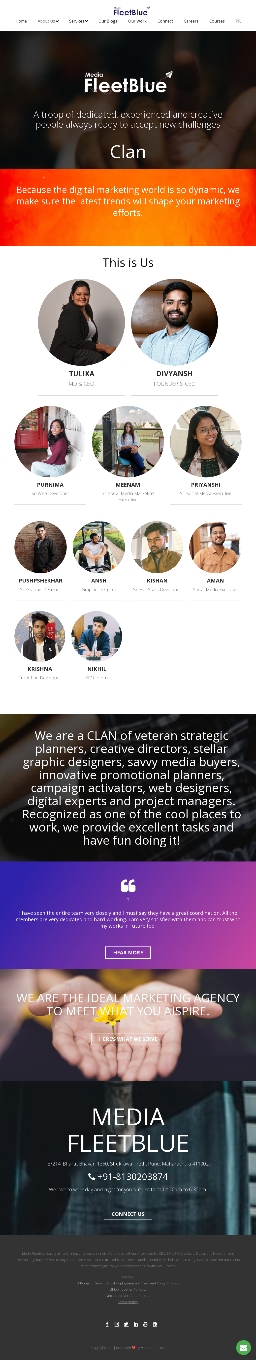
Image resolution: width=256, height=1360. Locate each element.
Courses (217, 21)
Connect (165, 21)
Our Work (137, 21)
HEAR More (128, 952)
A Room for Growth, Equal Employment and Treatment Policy (121, 1283)
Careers (191, 21)
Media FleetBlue (152, 1348)
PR (238, 21)
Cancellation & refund (121, 1296)
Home (21, 21)
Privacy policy (128, 1302)
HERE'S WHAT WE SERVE (128, 1039)
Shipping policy (121, 1289)
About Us (48, 21)
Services (78, 21)
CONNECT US (128, 1214)
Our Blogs (107, 21)
